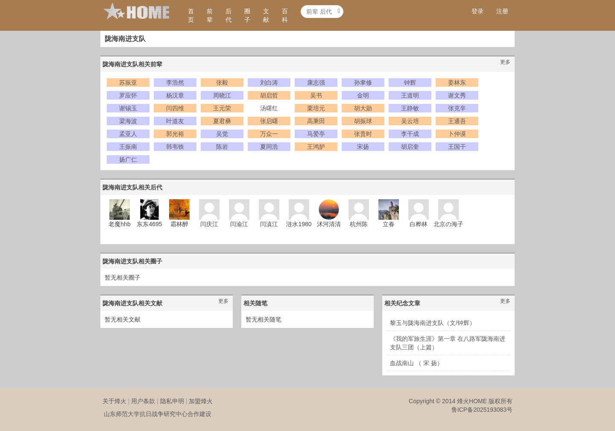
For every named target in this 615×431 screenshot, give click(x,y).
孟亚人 (128, 133)
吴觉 (222, 133)
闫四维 (175, 108)
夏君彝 (222, 121)
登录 (477, 11)
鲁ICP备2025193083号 (481, 409)
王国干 (457, 146)
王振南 (128, 146)
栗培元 (316, 108)
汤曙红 (269, 108)
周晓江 (222, 95)
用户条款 (143, 401)
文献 (266, 15)
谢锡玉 (128, 108)
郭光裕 (175, 133)
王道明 (410, 95)
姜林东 (457, 82)
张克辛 (457, 108)
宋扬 (363, 146)
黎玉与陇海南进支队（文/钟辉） (432, 322)
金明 (363, 95)
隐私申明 (172, 401)
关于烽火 (114, 401)
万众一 (269, 133)
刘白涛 (269, 82)
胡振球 (363, 121)
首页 (191, 15)
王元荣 (222, 108)
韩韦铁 (175, 146)
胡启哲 (269, 95)
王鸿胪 (316, 146)
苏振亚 (128, 82)
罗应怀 (128, 95)
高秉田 (316, 121)
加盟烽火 (201, 401)
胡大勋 (363, 108)
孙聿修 (363, 82)
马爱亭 (316, 133)
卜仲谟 (457, 133)
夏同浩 (269, 146)
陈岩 (222, 146)
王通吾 (457, 121)
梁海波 (128, 121)
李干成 (410, 133)
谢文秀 (457, 95)
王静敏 (410, 108)
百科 (285, 15)
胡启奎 (410, 146)
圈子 (247, 15)
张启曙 (269, 121)
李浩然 (175, 82)
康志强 (316, 82)
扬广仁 (128, 159)
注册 (502, 11)
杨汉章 (175, 95)
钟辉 (410, 82)
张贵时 (363, 133)
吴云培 (410, 121)
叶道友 (175, 121)
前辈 (210, 15)
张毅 (222, 82)
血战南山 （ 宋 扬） (416, 363)
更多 (505, 62)
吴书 (316, 95)
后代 (228, 15)
